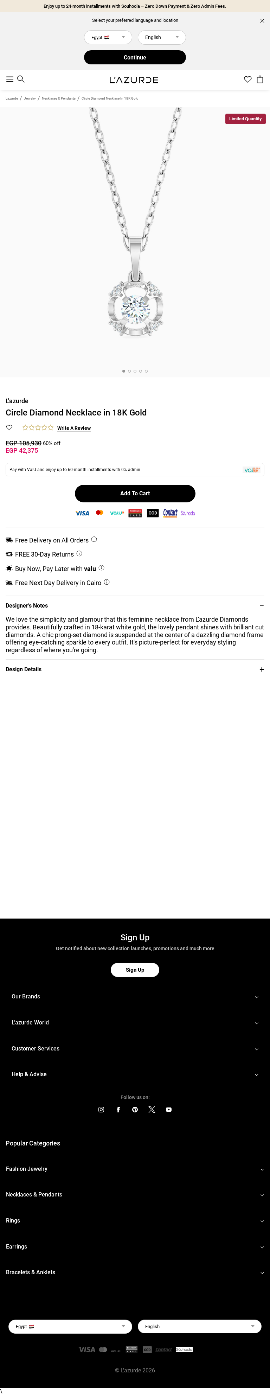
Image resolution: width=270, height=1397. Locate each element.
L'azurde (12, 98)
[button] (135, 606)
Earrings (16, 1246)
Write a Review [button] (74, 428)
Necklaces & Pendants (59, 98)
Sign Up (135, 970)
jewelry (30, 98)
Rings (13, 1220)
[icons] (101, 1111)
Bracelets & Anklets (30, 1272)
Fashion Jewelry (26, 1169)
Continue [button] (135, 57)
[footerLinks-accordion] (135, 996)
